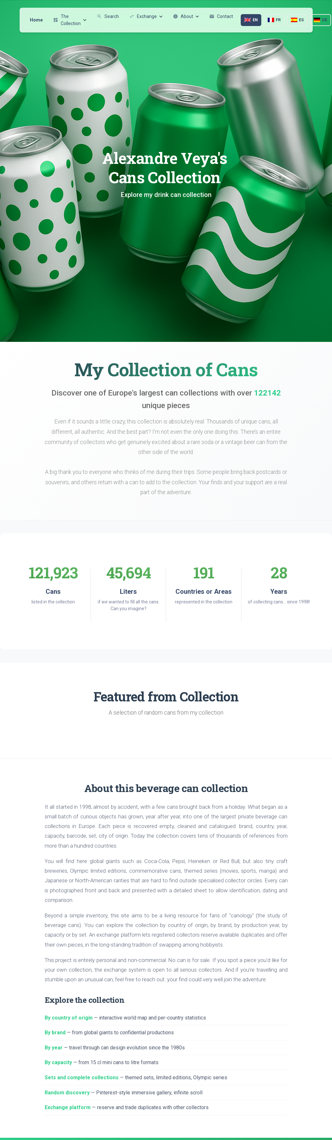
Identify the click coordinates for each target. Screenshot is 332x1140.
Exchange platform (68, 1107)
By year (54, 1048)
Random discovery (67, 1093)
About (186, 16)
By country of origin (69, 1018)
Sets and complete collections (82, 1077)
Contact (221, 16)
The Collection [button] (69, 20)
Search (108, 16)
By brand (55, 1032)
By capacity (58, 1062)
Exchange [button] (146, 16)
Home (36, 19)
